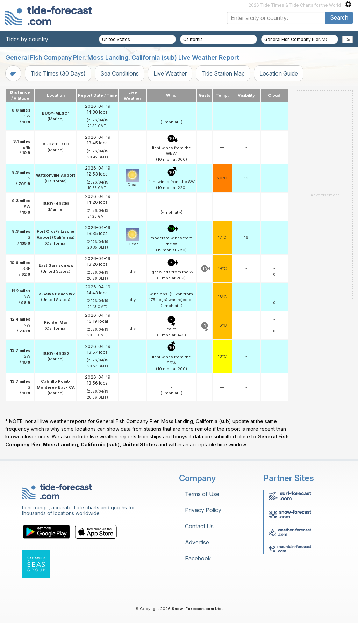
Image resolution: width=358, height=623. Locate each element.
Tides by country (27, 39)
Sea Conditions (119, 73)
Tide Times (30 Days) (58, 73)
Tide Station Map (223, 73)
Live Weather (170, 73)
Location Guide (278, 73)
